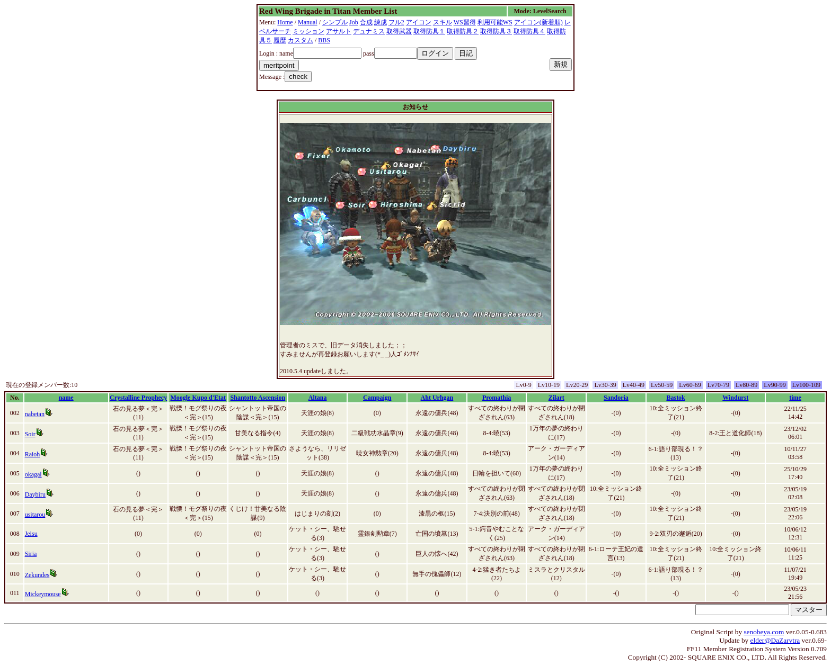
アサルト (338, 31)
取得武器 (399, 31)
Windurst (735, 397)
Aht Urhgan (437, 397)
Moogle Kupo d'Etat (198, 397)
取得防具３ (496, 31)
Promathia (496, 397)
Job (353, 22)
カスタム (300, 40)
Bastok (675, 397)
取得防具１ (429, 31)
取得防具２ (463, 31)
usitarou (35, 514)
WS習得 (465, 22)
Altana (317, 397)
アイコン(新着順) (538, 22)
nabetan (35, 414)
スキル (442, 22)
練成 (380, 22)
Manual (307, 22)
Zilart (556, 397)
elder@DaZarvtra (775, 640)
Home (285, 22)
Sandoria (616, 397)
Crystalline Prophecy (138, 397)
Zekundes (37, 575)
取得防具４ (529, 31)
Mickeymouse (43, 594)
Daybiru (35, 494)
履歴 (279, 40)
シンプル (335, 22)
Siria (31, 553)
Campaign (377, 397)
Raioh (32, 454)
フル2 (396, 22)
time (795, 397)
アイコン (418, 22)
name (66, 397)
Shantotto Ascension (258, 397)
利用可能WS (495, 22)
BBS (324, 40)
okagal (33, 474)
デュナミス (369, 31)
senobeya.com (764, 632)
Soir (30, 434)
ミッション (308, 31)
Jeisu (31, 533)
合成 (366, 22)
